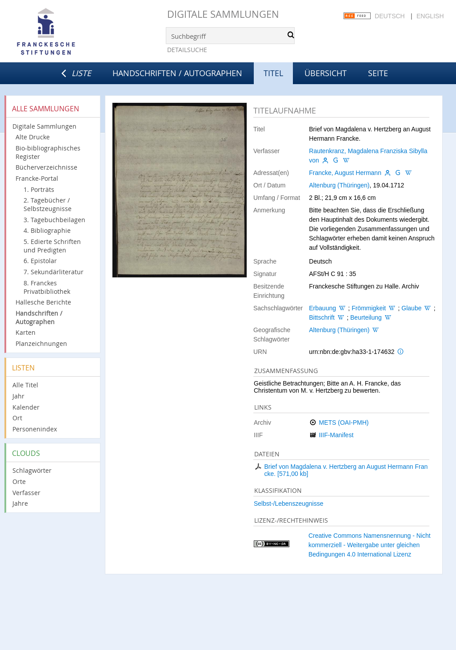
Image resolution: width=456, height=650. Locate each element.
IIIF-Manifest (336, 435)
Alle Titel (25, 385)
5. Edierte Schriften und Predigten (52, 245)
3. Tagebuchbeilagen (54, 219)
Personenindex (34, 429)
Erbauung (322, 308)
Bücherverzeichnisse (46, 167)
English (430, 16)
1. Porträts (39, 189)
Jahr (18, 396)
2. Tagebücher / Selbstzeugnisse (48, 204)
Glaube (411, 308)
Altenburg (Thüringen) (339, 185)
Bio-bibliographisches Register (48, 152)
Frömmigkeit (369, 308)
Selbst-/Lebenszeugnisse (288, 503)
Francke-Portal (37, 178)
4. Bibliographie (47, 230)
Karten (26, 332)
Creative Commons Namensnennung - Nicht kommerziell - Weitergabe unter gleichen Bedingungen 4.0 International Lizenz (369, 545)
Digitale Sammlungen (223, 14)
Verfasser (26, 492)
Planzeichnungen (41, 343)
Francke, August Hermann (345, 172)
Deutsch (390, 16)
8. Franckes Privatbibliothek (47, 287)
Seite (378, 73)
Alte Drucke (33, 137)
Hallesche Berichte (43, 302)
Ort (17, 418)
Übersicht (325, 73)
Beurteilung (366, 317)
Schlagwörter (32, 470)
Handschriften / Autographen (177, 73)
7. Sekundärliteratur (54, 272)
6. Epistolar (40, 260)
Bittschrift (322, 317)
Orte (19, 481)
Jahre (20, 503)
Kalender (26, 407)
